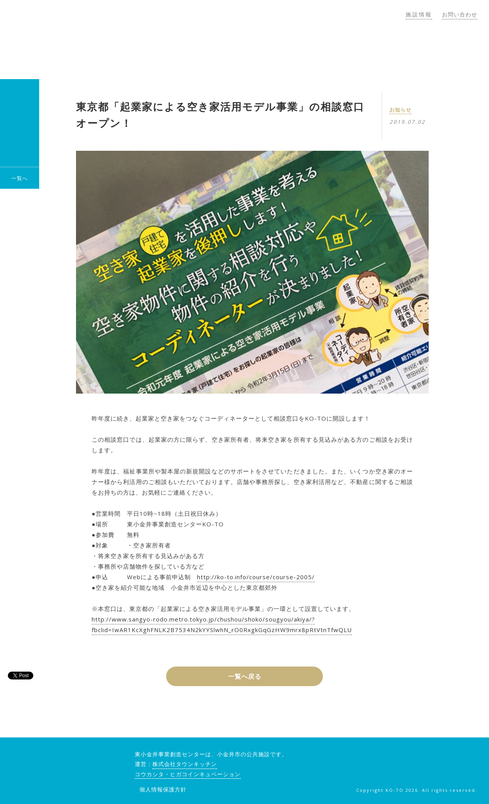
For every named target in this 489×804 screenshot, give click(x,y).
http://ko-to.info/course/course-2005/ (256, 577)
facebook (423, 757)
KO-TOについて (227, 50)
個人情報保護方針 (163, 789)
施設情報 (419, 14)
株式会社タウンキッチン (184, 764)
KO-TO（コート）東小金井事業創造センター (97, 40)
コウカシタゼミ (305, 50)
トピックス (371, 50)
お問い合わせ (459, 14)
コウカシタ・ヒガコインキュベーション (188, 774)
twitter (443, 757)
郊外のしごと (435, 50)
